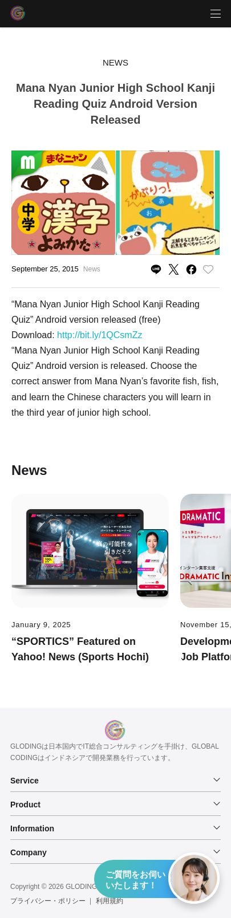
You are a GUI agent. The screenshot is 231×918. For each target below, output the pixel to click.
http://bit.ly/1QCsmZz (99, 335)
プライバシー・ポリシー (48, 901)
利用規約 (109, 901)
